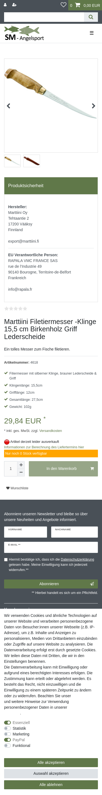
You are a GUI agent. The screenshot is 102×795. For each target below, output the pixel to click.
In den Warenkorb (70, 468)
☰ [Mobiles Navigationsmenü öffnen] (91, 33)
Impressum (81, 696)
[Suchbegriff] (44, 17)
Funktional (21, 745)
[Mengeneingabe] (10, 468)
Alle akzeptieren (51, 762)
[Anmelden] (6, 5)
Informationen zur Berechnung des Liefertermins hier (44, 447)
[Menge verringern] (21, 472)
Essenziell (21, 722)
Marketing (21, 734)
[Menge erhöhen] (21, 465)
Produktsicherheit (26, 185)
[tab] (51, 186)
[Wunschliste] (63, 5)
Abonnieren (66, 584)
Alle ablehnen (51, 784)
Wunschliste (17, 488)
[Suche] (91, 17)
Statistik (19, 728)
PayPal (19, 740)
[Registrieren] (15, 5)
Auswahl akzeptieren (51, 773)
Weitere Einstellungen (22, 751)
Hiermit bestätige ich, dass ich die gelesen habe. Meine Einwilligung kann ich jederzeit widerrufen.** (51, 565)
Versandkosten (50, 431)
